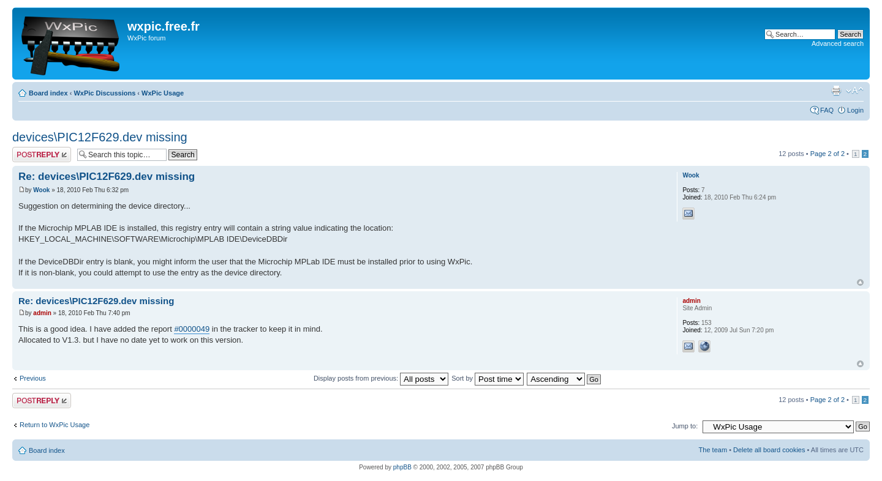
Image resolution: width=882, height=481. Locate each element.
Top (860, 282)
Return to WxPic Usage (54, 424)
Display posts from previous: (381, 378)
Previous (33, 378)
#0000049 (191, 329)
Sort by (487, 378)
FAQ (827, 110)
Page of (827, 153)
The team (713, 449)
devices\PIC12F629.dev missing (99, 137)
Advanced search (838, 43)
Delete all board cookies (769, 449)
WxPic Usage (162, 93)
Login (855, 110)
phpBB (402, 467)
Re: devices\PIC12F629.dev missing (106, 176)
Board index (48, 93)
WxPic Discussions (104, 93)
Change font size (855, 90)
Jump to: (685, 426)
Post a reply (41, 154)
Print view (836, 90)
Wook (41, 190)
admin (42, 313)
